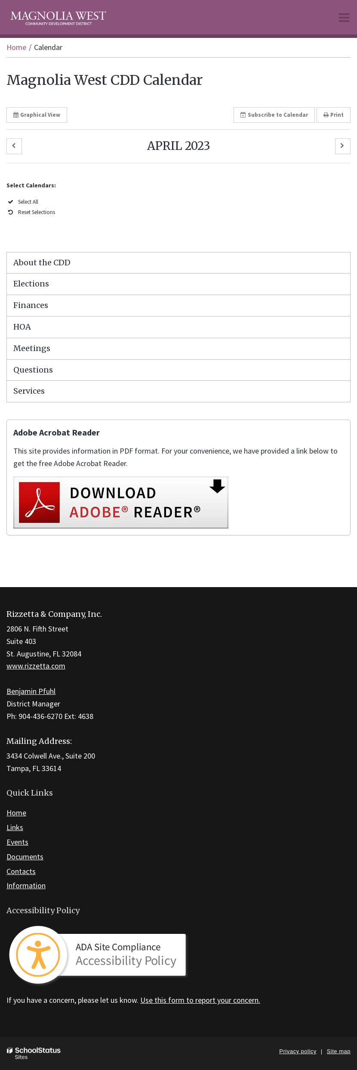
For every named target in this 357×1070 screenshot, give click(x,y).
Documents (24, 857)
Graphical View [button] (36, 114)
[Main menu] (344, 17)
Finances (30, 305)
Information (26, 885)
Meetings (31, 348)
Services (29, 391)
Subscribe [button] (274, 114)
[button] (14, 146)
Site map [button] (339, 1051)
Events (17, 842)
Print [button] (333, 114)
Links (14, 827)
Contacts (21, 871)
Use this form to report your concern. (200, 1000)
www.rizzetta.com (35, 666)
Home (16, 47)
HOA (22, 327)
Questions (33, 370)
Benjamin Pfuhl (30, 691)
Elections (31, 284)
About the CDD (42, 263)
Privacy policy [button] (297, 1051)
